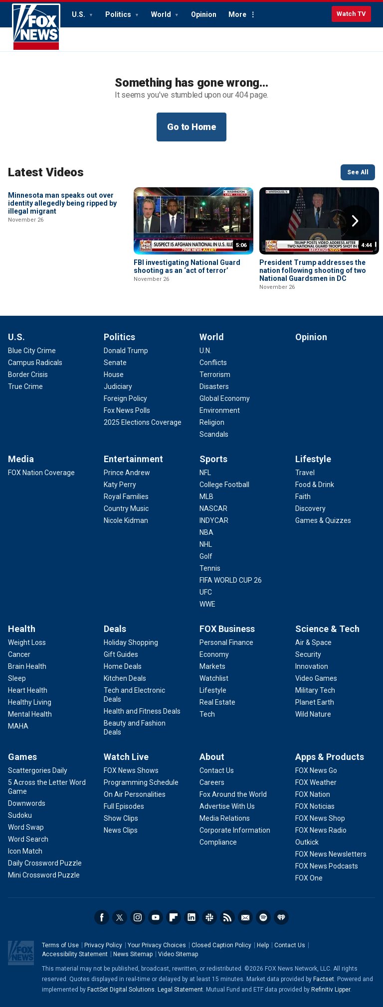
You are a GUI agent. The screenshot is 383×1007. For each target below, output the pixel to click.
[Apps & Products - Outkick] (307, 842)
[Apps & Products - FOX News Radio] (321, 830)
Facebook (101, 917)
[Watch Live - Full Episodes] (124, 806)
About (211, 757)
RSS (227, 917)
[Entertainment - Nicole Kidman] (126, 520)
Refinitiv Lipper (330, 989)
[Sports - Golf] (205, 556)
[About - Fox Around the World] (233, 794)
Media (21, 459)
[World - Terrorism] (214, 374)
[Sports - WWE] (207, 604)
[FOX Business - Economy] (214, 654)
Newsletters (245, 917)
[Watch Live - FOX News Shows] (131, 770)
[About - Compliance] (218, 842)
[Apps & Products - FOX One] (309, 878)
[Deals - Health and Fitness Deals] (142, 711)
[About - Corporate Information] (234, 830)
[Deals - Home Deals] (123, 666)
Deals (115, 629)
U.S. (79, 14)
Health (21, 629)
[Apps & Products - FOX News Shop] (320, 818)
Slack (209, 917)
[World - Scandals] (213, 434)
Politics (119, 14)
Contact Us (289, 945)
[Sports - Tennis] (209, 568)
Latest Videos (46, 172)
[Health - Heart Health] (27, 690)
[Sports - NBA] (206, 532)
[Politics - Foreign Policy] (125, 398)
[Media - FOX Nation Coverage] (41, 473)
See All (358, 172)
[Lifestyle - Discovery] (310, 508)
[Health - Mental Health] (30, 714)
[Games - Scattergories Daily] (37, 770)
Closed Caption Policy (221, 945)
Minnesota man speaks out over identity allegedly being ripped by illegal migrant (62, 270)
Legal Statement (180, 989)
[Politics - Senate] (115, 363)
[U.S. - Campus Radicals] (35, 363)
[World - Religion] (211, 422)
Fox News (36, 27)
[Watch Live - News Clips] (121, 830)
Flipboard (173, 917)
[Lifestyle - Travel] (305, 473)
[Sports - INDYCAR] (213, 520)
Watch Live (126, 757)
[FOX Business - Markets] (212, 666)
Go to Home (191, 127)
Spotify (263, 917)
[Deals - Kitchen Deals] (125, 678)
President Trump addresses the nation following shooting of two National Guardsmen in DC (312, 270)
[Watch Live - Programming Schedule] (141, 782)
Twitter (119, 917)
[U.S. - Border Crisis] (28, 374)
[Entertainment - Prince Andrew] (127, 473)
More (237, 14)
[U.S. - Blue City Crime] (32, 351)
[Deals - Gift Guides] (121, 654)
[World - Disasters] (214, 386)
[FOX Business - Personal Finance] (226, 642)
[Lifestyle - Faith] (303, 497)
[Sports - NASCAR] (213, 508)
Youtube (155, 917)
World (162, 14)
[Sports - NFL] (205, 473)
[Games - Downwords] (26, 803)
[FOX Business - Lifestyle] (212, 690)
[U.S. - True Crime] (25, 386)
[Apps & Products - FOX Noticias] (315, 806)
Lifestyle (313, 459)
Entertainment (133, 459)
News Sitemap (133, 954)
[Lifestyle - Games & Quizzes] (323, 520)
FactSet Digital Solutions (121, 989)
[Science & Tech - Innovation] (311, 666)
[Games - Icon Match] (25, 851)
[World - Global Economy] (224, 398)
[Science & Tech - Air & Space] (313, 642)
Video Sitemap (178, 954)
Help (263, 945)
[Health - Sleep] (17, 678)
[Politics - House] (114, 374)
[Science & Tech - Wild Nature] (313, 714)
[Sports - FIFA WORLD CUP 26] (230, 580)
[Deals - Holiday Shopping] (131, 642)
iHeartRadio (281, 917)
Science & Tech (327, 629)
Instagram (137, 917)
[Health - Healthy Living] (29, 702)
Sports (213, 459)
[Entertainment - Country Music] (126, 508)
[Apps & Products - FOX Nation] (312, 794)
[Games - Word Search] (28, 839)
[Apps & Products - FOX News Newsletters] (331, 854)
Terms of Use (60, 945)
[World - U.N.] (205, 351)
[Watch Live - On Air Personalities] (135, 794)
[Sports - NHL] (205, 544)
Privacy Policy (103, 945)
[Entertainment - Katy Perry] (120, 485)
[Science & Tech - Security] (308, 654)
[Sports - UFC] (205, 592)
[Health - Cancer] (19, 654)
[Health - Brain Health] (27, 666)
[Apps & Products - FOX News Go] (316, 770)
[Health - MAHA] (18, 726)
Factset (323, 979)
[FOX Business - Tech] (207, 714)
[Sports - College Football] (224, 485)
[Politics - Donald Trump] (126, 351)
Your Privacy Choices (157, 945)
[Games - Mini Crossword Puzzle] (44, 875)
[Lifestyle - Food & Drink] (314, 485)
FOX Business (227, 629)
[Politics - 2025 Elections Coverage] (143, 422)
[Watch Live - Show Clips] (121, 818)
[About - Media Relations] (224, 818)
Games (22, 757)
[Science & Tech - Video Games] (316, 678)
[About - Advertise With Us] (227, 806)
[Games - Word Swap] (26, 827)
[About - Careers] (211, 782)
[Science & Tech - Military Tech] (315, 690)
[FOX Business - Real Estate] (217, 702)
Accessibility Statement (75, 954)
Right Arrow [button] (355, 221)
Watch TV (351, 13)
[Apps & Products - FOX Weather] (316, 782)
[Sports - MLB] (206, 497)
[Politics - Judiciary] (118, 386)
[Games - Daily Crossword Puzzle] (45, 863)
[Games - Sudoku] (20, 815)
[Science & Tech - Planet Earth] (314, 702)
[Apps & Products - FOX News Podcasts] (326, 866)
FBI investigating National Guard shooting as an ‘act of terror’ (187, 266)
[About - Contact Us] (216, 770)
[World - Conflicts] (213, 363)
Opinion (203, 14)
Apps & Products (329, 757)
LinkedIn (191, 917)
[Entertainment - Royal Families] (126, 497)
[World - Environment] (219, 410)
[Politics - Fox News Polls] (127, 410)
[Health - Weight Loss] (27, 642)
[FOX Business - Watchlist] (213, 678)
